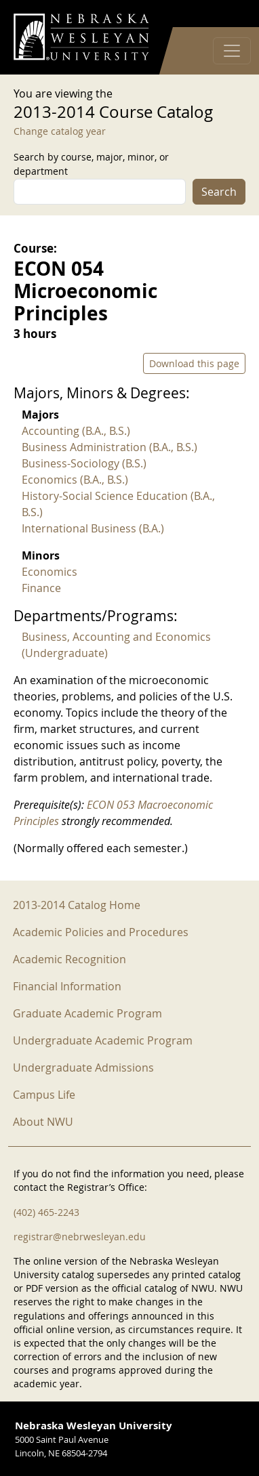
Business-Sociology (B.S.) (84, 463)
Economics (49, 571)
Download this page (194, 363)
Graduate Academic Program (87, 1013)
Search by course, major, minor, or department (91, 163)
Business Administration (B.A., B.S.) (109, 447)
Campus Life (44, 1094)
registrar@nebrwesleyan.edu (80, 1236)
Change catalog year (60, 131)
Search (219, 191)
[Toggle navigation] (232, 50)
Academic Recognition (69, 959)
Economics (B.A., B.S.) (75, 479)
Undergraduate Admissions (83, 1067)
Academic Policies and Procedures (100, 932)
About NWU (43, 1121)
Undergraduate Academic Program (103, 1040)
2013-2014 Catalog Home (76, 905)
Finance (41, 588)
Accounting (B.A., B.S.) (76, 430)
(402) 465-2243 (46, 1212)
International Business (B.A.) (93, 528)
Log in (227, 13)
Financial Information (67, 986)
